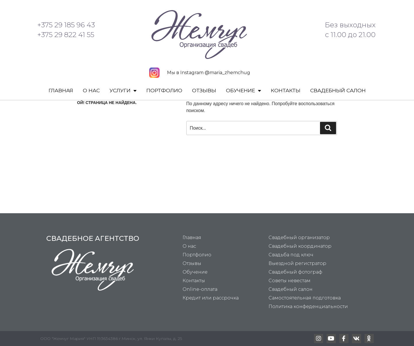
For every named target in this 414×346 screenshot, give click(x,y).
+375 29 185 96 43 (66, 25)
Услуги (123, 90)
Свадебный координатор (300, 246)
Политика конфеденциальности (308, 306)
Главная (61, 90)
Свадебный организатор (299, 237)
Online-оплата (200, 289)
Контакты (285, 90)
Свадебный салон (338, 90)
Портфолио (164, 90)
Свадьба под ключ (291, 254)
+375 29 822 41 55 (65, 34)
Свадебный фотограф (295, 272)
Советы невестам (289, 280)
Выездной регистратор (297, 263)
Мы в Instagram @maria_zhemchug (208, 72)
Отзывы (204, 90)
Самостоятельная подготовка (305, 298)
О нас (91, 90)
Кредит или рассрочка (211, 298)
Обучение (243, 90)
